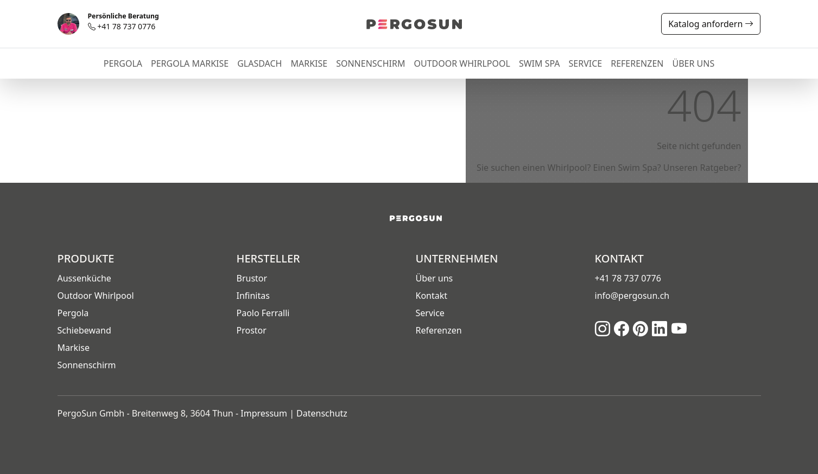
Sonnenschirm (87, 365)
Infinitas (253, 296)
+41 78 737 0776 (123, 22)
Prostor (252, 330)
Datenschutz (321, 413)
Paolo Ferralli (263, 313)
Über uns (434, 278)
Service (430, 313)
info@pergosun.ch (632, 296)
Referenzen (439, 330)
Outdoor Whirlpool (96, 296)
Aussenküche (84, 278)
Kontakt (432, 296)
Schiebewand (84, 330)
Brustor (252, 278)
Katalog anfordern (710, 24)
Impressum (263, 413)
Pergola (73, 313)
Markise (74, 348)
